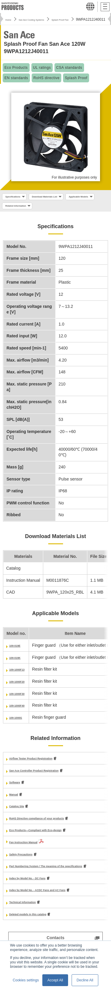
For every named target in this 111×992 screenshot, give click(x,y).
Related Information (64, 208)
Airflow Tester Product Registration (44, 762)
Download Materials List (61, 197)
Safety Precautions (27, 860)
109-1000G (19, 721)
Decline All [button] (85, 980)
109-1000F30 (21, 697)
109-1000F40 (21, 709)
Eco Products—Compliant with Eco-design (51, 836)
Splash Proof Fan (84, 19)
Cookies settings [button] (26, 980)
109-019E (18, 649)
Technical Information (30, 909)
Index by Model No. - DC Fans (38, 884)
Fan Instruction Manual (31, 848)
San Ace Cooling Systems (42, 19)
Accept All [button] (55, 980)
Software (18, 787)
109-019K (18, 661)
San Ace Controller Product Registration (49, 774)
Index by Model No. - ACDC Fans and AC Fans (54, 897)
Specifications (17, 197)
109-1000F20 (21, 685)
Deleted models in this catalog (39, 921)
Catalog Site (21, 811)
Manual (16, 799)
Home (10, 19)
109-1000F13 (21, 673)
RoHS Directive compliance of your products (53, 823)
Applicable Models (20, 208)
